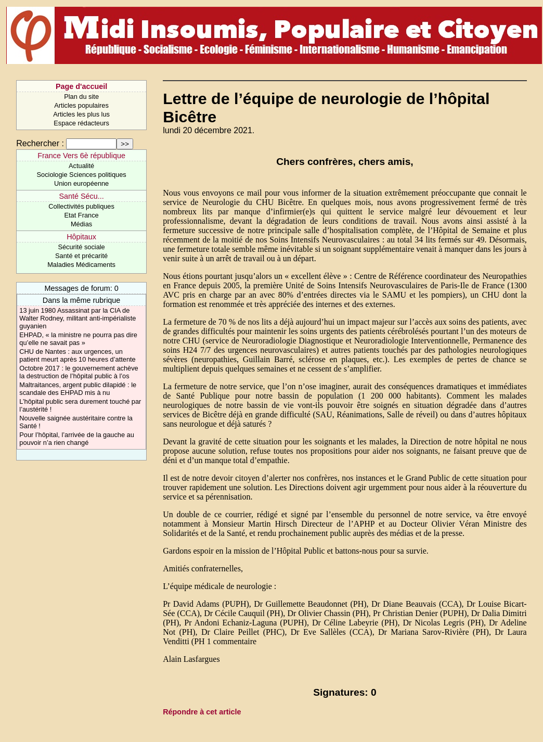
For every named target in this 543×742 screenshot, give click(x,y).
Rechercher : (40, 143)
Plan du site (81, 96)
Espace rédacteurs (81, 123)
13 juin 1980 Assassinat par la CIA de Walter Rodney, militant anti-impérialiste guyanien (77, 318)
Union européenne (81, 183)
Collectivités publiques (81, 206)
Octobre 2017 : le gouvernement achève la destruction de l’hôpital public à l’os (78, 372)
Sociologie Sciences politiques (81, 174)
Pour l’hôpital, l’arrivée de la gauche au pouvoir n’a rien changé (76, 438)
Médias (81, 224)
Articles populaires (81, 105)
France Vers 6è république (81, 155)
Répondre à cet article (202, 712)
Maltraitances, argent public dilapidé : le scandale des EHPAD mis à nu (77, 388)
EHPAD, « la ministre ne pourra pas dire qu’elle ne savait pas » (78, 339)
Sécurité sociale (81, 247)
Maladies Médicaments (81, 264)
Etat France (81, 215)
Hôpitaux (81, 237)
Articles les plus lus (81, 114)
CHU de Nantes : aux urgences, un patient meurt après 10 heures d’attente (77, 355)
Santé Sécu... (81, 196)
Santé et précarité (81, 256)
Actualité (81, 166)
